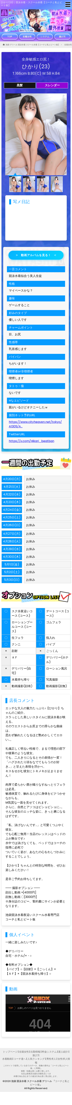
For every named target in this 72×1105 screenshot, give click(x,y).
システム (44, 36)
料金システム (49, 1051)
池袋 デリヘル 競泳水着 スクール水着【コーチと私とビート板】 (33, 44)
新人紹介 (63, 1051)
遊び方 (62, 36)
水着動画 (7, 1058)
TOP (9, 36)
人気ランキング (36, 1058)
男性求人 (51, 1058)
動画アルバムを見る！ (36, 255)
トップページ (10, 1051)
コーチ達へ (20, 1058)
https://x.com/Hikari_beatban (31, 441)
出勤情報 (35, 1051)
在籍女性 (27, 36)
